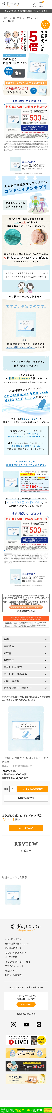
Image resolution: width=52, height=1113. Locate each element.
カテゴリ (17, 18)
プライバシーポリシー (15, 966)
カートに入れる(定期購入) (32, 789)
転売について (11, 970)
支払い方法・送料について (17, 943)
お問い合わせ (26, 1004)
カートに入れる (26, 828)
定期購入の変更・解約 (15, 952)
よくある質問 (11, 957)
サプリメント (32, 18)
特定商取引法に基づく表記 (17, 961)
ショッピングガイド (14, 939)
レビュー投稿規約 (13, 975)
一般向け (10, 21)
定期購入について (13, 948)
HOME (5, 18)
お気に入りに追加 (26, 798)
